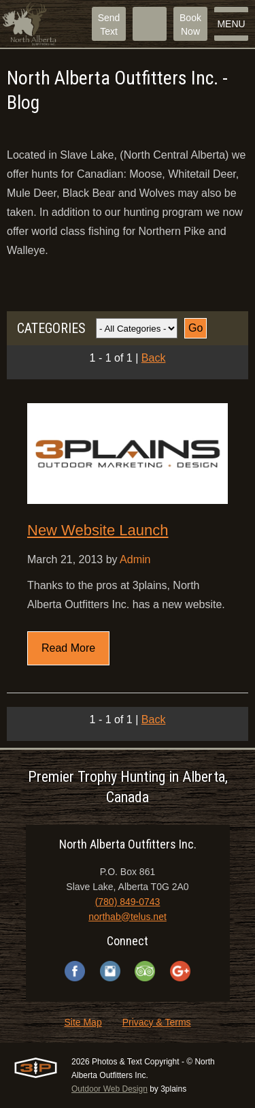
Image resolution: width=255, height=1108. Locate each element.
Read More (68, 648)
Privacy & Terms (156, 1022)
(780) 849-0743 (127, 901)
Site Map (82, 1022)
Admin (135, 559)
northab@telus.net (127, 916)
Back (153, 358)
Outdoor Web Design (109, 1089)
